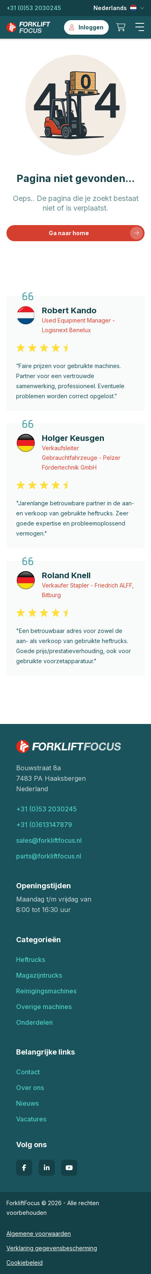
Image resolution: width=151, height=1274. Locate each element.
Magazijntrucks (39, 975)
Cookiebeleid (24, 1262)
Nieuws (27, 1103)
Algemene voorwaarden (38, 1233)
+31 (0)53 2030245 (33, 7)
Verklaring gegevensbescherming (51, 1248)
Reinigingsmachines (46, 991)
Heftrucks (30, 960)
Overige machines (44, 1007)
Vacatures (31, 1119)
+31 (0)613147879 (44, 825)
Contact (28, 1072)
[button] (140, 27)
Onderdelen (34, 1022)
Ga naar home (96, 233)
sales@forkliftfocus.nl (49, 840)
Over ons (30, 1088)
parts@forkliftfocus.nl (48, 856)
